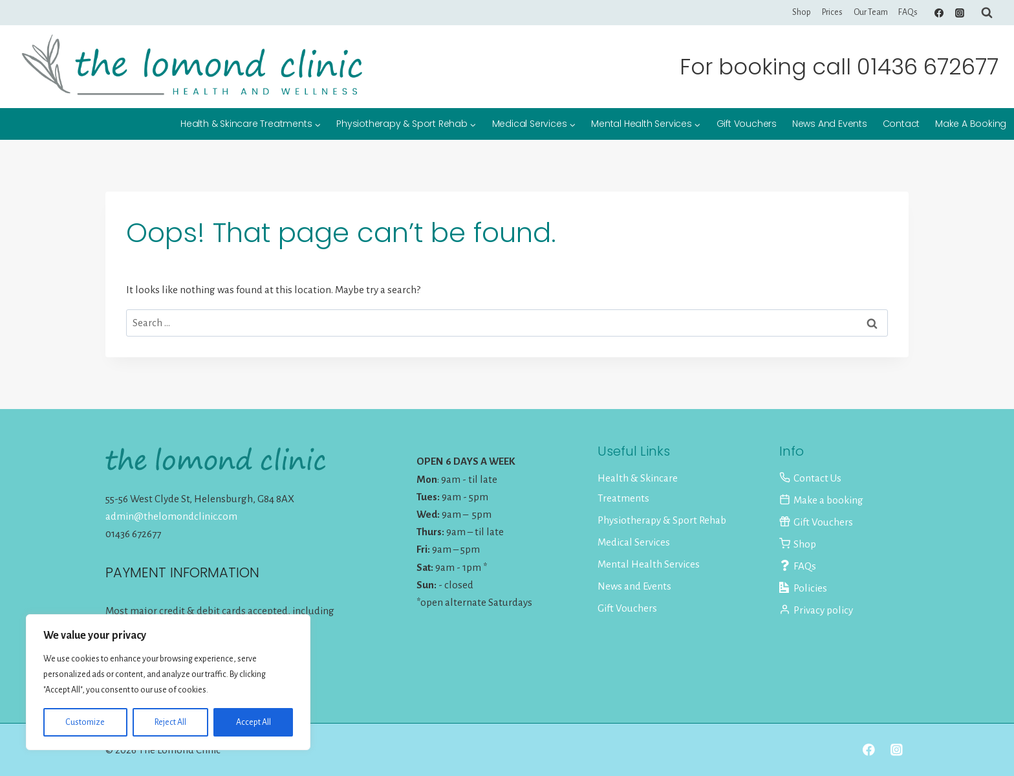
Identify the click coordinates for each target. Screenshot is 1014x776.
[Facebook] (939, 13)
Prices (832, 12)
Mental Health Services (649, 564)
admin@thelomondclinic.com (171, 516)
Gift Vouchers (747, 123)
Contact (901, 123)
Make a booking (970, 123)
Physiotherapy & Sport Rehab (662, 520)
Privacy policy (816, 609)
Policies (803, 587)
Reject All (170, 722)
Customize (85, 722)
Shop (801, 12)
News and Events (829, 123)
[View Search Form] (986, 13)
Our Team (871, 12)
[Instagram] (960, 13)
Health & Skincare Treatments (638, 488)
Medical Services (634, 542)
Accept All (253, 722)
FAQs (908, 12)
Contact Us (810, 477)
